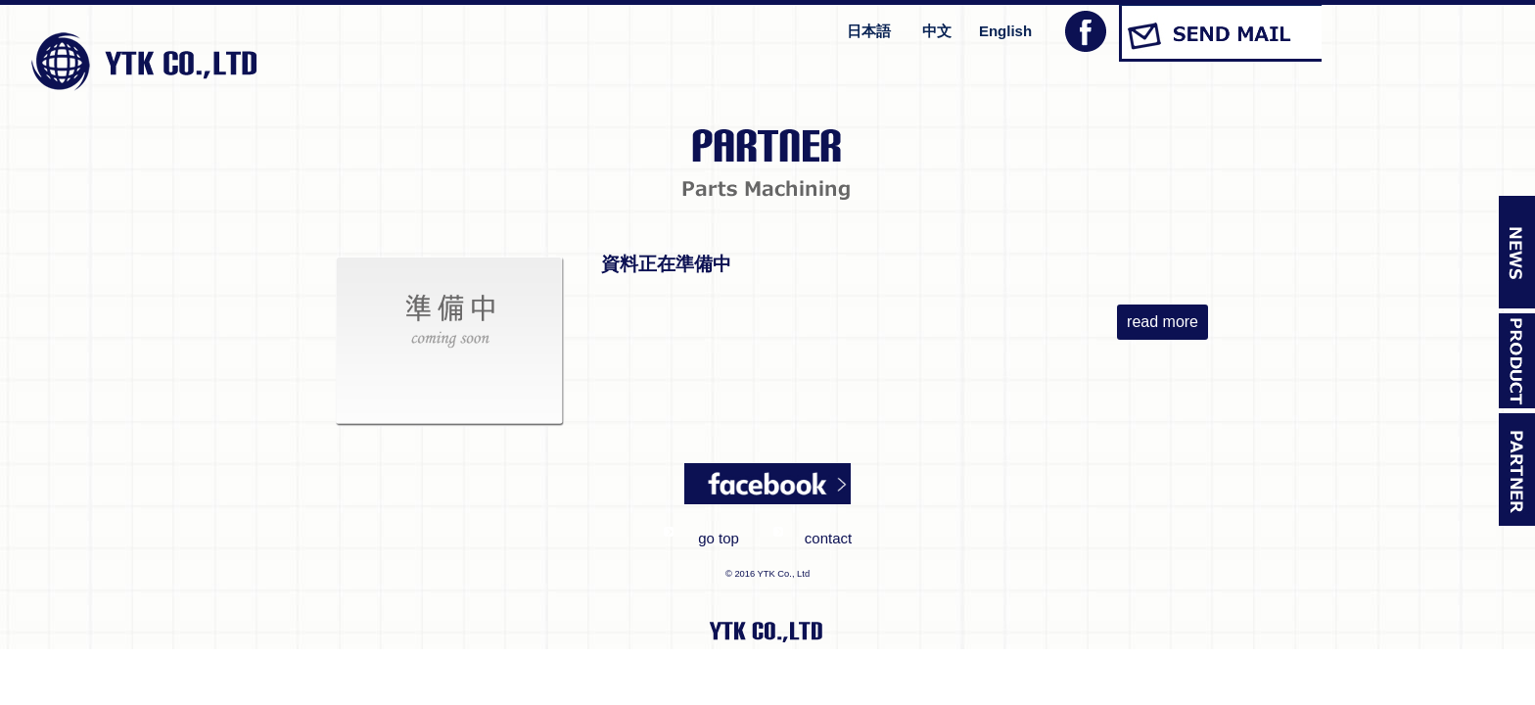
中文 (937, 31)
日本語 (869, 31)
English (1005, 31)
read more (1162, 321)
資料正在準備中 (666, 264)
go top (718, 538)
